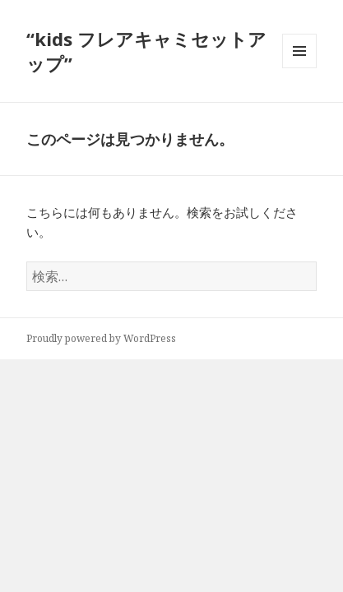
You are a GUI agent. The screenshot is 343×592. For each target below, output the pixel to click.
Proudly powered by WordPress (101, 338)
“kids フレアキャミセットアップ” (146, 51)
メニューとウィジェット (299, 67)
